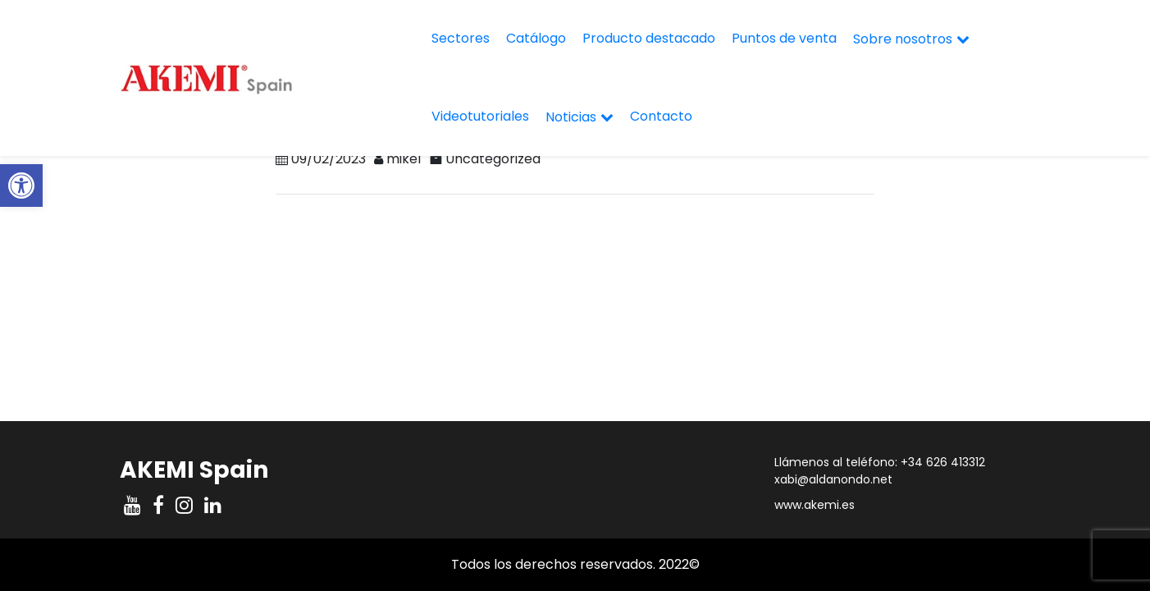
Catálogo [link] (536, 38)
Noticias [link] (570, 117)
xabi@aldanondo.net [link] (833, 479)
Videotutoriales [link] (480, 116)
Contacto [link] (661, 116)
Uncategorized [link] (493, 158)
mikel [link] (403, 158)
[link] (21, 185)
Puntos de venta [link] (784, 38)
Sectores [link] (460, 38)
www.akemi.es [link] (814, 505)
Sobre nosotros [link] (902, 39)
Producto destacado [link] (648, 38)
